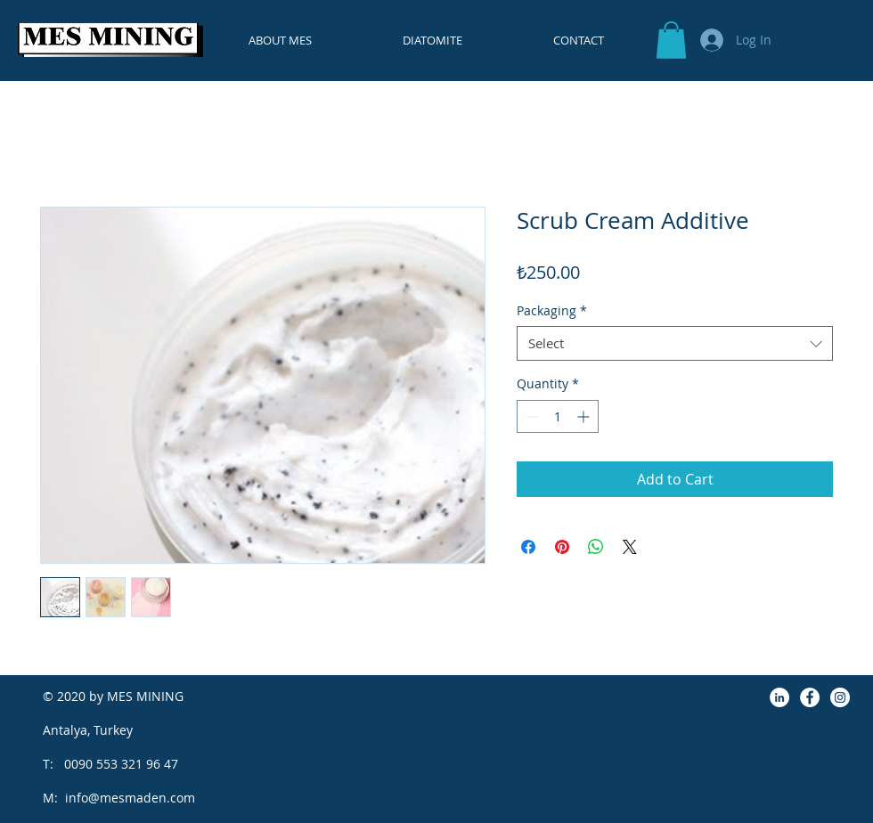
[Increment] (585, 416)
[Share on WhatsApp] (596, 547)
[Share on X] (629, 547)
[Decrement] (530, 416)
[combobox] (675, 343)
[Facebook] (810, 697)
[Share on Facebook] (528, 547)
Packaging (552, 310)
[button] (671, 40)
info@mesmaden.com (130, 797)
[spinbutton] (558, 416)
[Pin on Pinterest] (562, 547)
